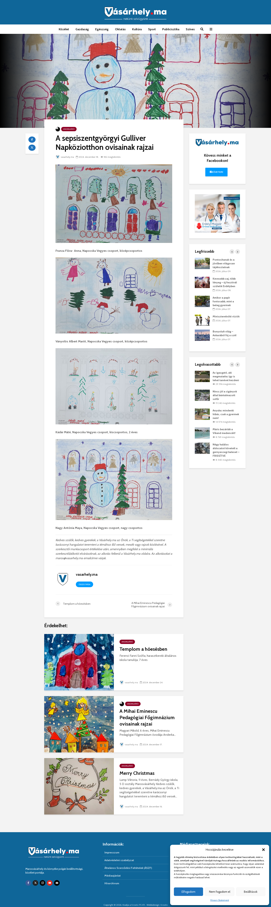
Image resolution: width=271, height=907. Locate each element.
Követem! (216, 172)
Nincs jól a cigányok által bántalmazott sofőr (225, 395)
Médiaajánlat (112, 869)
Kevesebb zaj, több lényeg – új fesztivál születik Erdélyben (225, 282)
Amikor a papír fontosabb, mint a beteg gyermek (223, 301)
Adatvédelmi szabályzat (119, 853)
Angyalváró (69, 129)
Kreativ (164, 898)
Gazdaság (82, 29)
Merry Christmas (137, 773)
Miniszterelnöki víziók (226, 316)
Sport (152, 29)
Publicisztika (170, 29)
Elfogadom (188, 891)
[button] (263, 850)
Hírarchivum (111, 877)
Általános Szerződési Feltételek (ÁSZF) (128, 861)
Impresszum (111, 846)
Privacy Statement (219, 900)
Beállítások (250, 891)
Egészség (102, 29)
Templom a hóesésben (143, 649)
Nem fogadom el (219, 891)
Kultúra (137, 29)
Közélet (64, 29)
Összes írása (84, 584)
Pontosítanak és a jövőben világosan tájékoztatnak (224, 263)
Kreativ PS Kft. (138, 898)
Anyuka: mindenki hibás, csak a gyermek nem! (226, 414)
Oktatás (120, 29)
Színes (190, 29)
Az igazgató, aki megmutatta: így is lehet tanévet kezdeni (226, 376)
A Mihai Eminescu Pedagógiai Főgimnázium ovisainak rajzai (147, 717)
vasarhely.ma (65, 156)
